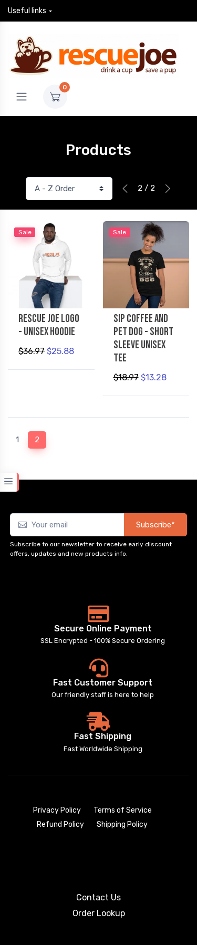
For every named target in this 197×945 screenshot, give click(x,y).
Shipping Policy (122, 824)
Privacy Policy (57, 810)
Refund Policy (60, 824)
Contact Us (98, 897)
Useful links (27, 10)
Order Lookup (98, 913)
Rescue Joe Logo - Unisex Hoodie (48, 325)
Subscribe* (155, 524)
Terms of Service (123, 810)
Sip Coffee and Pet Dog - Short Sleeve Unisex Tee (143, 338)
